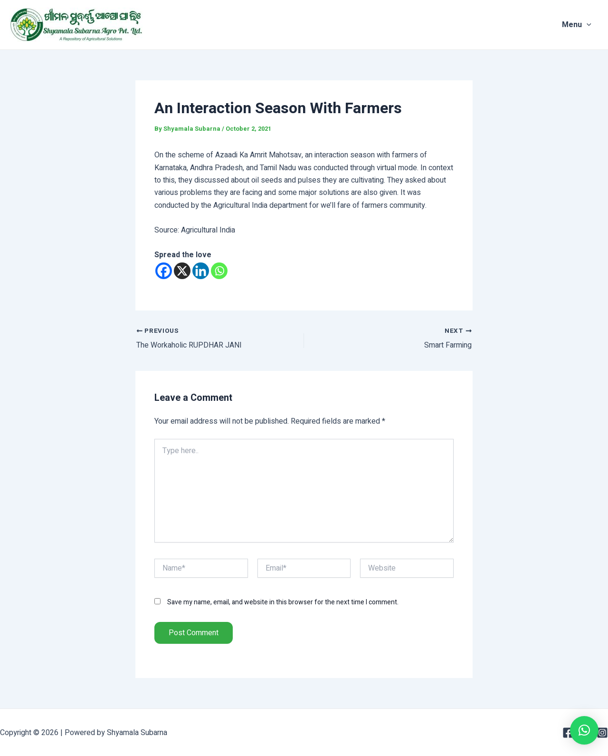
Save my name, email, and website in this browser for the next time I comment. (283, 602)
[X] (182, 270)
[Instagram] (602, 732)
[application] (593, 25)
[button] (584, 730)
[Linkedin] (200, 270)
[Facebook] (163, 270)
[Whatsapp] (219, 270)
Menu (583, 25)
